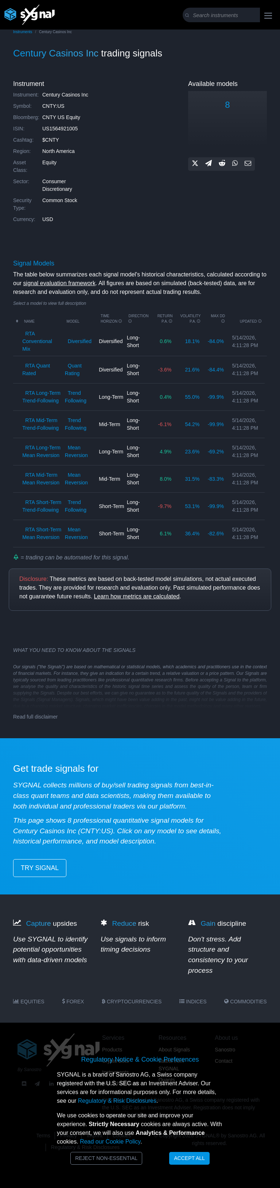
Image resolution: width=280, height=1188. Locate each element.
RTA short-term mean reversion (41, 533)
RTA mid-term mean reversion (40, 478)
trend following (75, 397)
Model (73, 321)
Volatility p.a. (190, 318)
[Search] (230, 15)
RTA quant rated (36, 369)
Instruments (22, 32)
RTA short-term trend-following (41, 506)
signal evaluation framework (59, 283)
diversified (80, 341)
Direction (138, 318)
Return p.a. (165, 318)
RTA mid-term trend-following (40, 424)
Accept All (189, 1158)
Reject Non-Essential (106, 1158)
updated (251, 321)
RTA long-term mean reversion (41, 451)
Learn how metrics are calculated (137, 596)
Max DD (218, 318)
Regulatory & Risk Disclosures (117, 1101)
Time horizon (111, 318)
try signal (40, 868)
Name (29, 321)
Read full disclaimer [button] (35, 717)
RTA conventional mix (37, 341)
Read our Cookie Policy (110, 1141)
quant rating (73, 369)
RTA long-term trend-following (41, 397)
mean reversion (76, 451)
